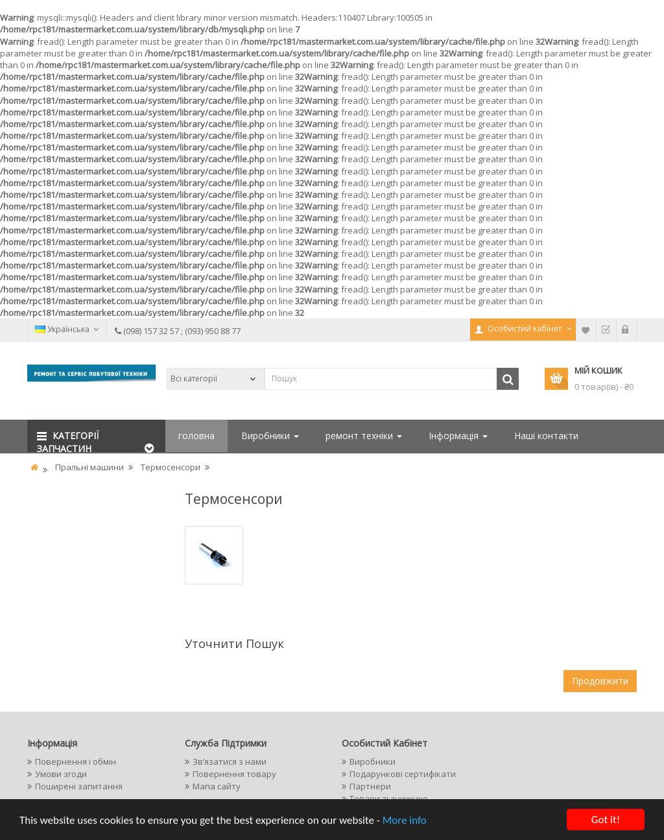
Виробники (270, 435)
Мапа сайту (217, 786)
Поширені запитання (79, 786)
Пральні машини (89, 467)
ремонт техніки (364, 435)
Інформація (458, 435)
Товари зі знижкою (389, 798)
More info (405, 820)
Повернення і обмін (75, 761)
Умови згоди (61, 774)
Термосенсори (170, 467)
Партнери (370, 786)
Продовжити (600, 681)
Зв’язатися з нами (230, 761)
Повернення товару (234, 774)
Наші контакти (546, 435)
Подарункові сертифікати (403, 774)
